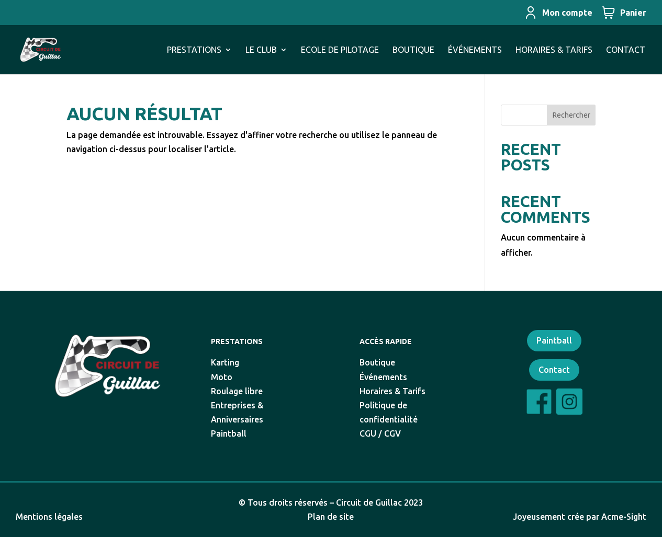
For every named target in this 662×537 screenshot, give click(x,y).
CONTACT (625, 50)
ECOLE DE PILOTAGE (340, 50)
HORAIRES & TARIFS (553, 50)
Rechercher (571, 115)
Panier (624, 12)
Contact (554, 369)
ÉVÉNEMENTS (475, 50)
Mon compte (558, 12)
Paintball (554, 340)
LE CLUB (261, 50)
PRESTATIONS (194, 50)
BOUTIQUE (413, 50)
